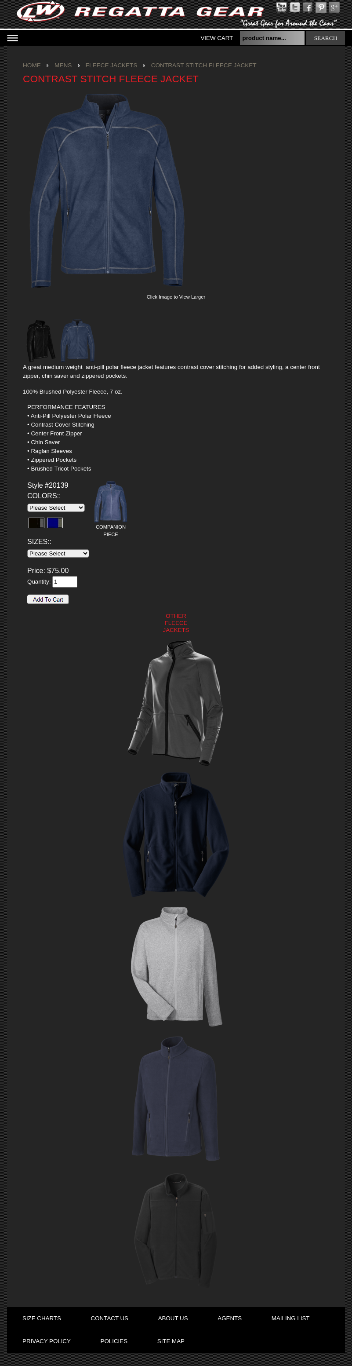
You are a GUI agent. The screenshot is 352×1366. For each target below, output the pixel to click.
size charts (41, 1318)
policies (114, 1341)
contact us (109, 1318)
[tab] (77, 407)
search (325, 38)
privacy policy (46, 1341)
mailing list (291, 1318)
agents (230, 1318)
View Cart (216, 38)
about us (173, 1318)
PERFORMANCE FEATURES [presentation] (66, 407)
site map (171, 1341)
